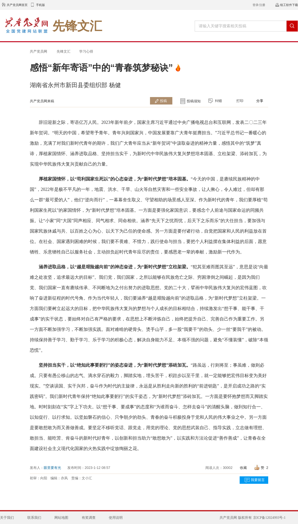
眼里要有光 (52, 468)
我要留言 (258, 480)
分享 (259, 101)
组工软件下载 (289, 5)
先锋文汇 (64, 51)
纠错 (218, 101)
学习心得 (86, 51)
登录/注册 (259, 5)
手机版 (40, 5)
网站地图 (61, 518)
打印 (239, 101)
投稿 (163, 101)
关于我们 (7, 518)
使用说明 (116, 518)
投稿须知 (194, 101)
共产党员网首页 (17, 5)
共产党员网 (38, 51)
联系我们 (34, 518)
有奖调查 (89, 518)
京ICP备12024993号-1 (269, 518)
